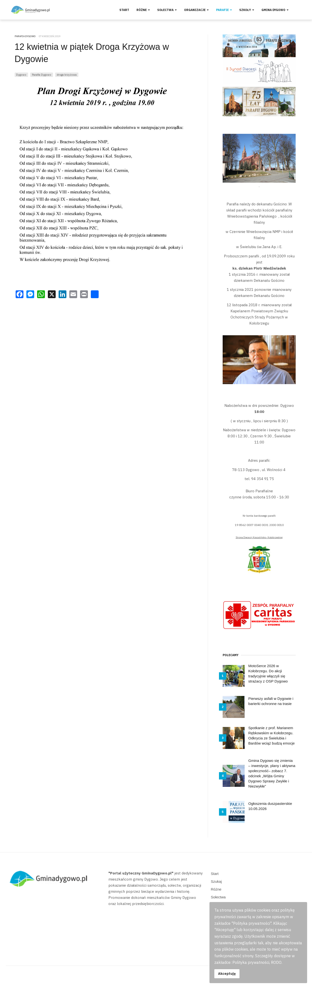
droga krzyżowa (67, 74)
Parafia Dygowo (41, 74)
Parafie (224, 10)
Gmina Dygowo (275, 10)
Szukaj (216, 881)
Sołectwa (167, 10)
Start (124, 10)
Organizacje (196, 10)
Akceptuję (227, 973)
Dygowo (21, 74)
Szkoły (246, 10)
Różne (143, 10)
